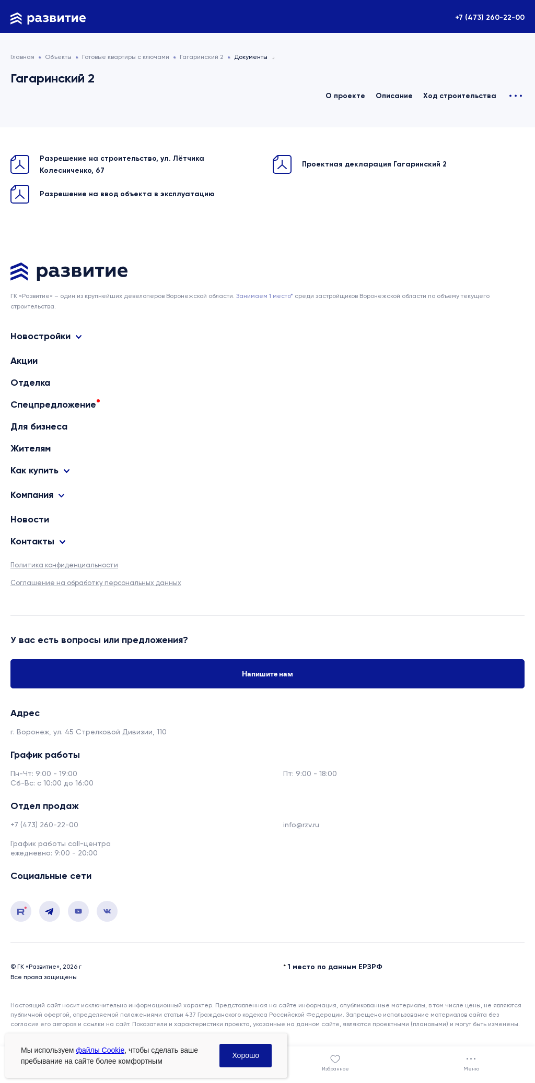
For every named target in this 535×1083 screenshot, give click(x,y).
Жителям (30, 448)
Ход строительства (459, 95)
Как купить (34, 470)
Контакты (32, 541)
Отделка (30, 382)
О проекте (345, 95)
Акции (24, 360)
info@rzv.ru (301, 824)
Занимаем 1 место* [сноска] (264, 296)
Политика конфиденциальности (64, 565)
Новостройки (40, 336)
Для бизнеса (38, 426)
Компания (31, 495)
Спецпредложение (53, 404)
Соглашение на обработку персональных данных (95, 583)
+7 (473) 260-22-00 (490, 17)
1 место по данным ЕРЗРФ (335, 966)
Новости (29, 519)
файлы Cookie (100, 1050)
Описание (394, 95)
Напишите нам (267, 674)
